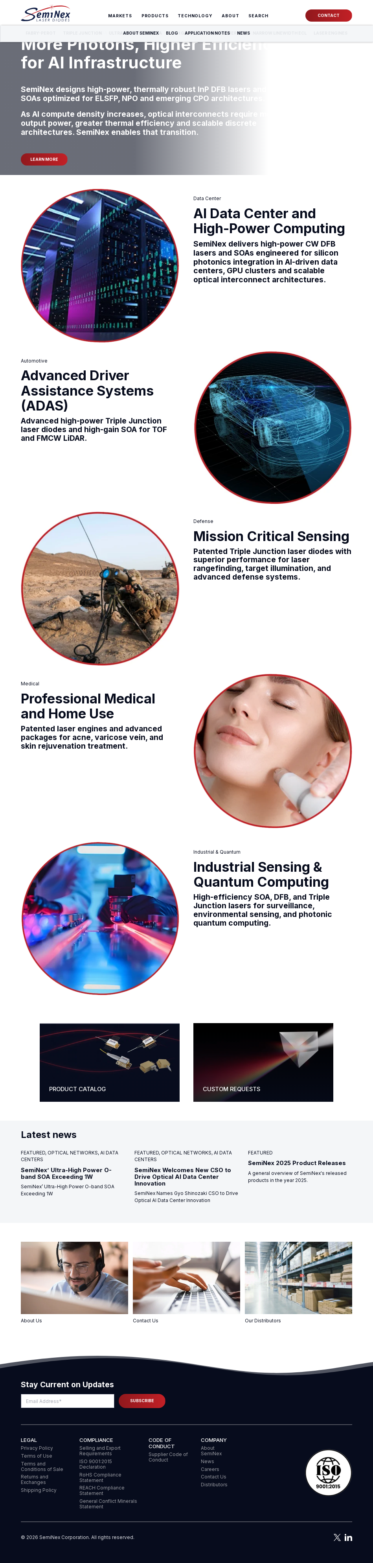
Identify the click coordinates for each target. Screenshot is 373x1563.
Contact (329, 15)
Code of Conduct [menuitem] (162, 1443)
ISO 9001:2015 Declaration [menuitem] (95, 1464)
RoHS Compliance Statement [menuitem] (100, 1477)
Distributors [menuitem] (214, 1485)
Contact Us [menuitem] (213, 1477)
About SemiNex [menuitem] (211, 1450)
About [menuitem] (230, 15)
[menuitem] (258, 16)
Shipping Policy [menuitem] (39, 1490)
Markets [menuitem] (120, 15)
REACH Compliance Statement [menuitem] (102, 1490)
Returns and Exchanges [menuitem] (34, 1479)
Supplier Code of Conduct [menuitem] (168, 1457)
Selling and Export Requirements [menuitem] (100, 1450)
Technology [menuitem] (195, 15)
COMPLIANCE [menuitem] (96, 1440)
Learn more (44, 159)
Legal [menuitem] (29, 1440)
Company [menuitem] (214, 1440)
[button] (328, 1473)
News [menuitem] (207, 1461)
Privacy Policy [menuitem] (37, 1448)
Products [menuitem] (155, 15)
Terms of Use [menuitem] (36, 1456)
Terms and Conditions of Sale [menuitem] (42, 1466)
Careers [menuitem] (210, 1469)
